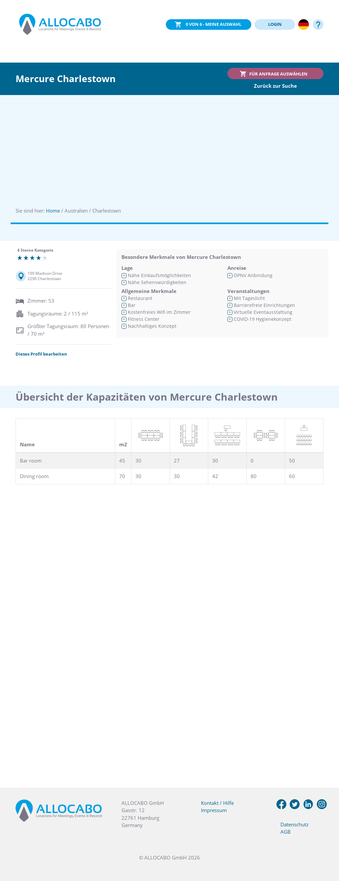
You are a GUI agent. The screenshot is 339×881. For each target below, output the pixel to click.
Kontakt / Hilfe (217, 803)
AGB (285, 831)
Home (53, 210)
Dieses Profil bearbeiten (41, 354)
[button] (325, 848)
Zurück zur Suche (275, 85)
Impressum (214, 810)
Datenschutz (294, 824)
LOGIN (275, 24)
